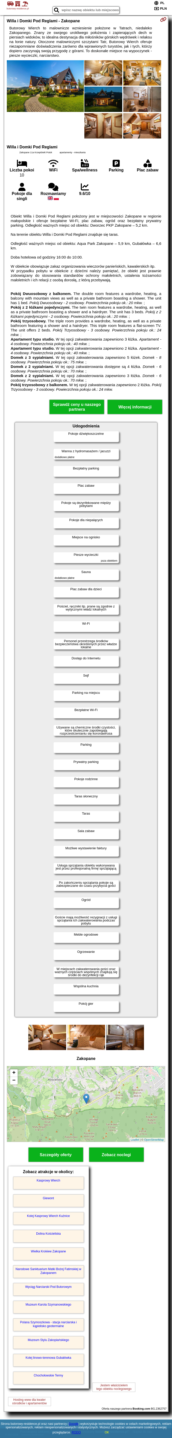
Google (74, 1424)
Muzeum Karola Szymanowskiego (48, 1304)
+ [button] (14, 1073)
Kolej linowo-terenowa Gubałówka (48, 1358)
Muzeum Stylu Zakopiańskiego (48, 1340)
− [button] (14, 1081)
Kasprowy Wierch (48, 1180)
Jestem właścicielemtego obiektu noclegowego (113, 1387)
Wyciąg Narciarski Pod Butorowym (48, 1287)
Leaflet (135, 1139)
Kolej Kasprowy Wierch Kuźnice (48, 1216)
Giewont (48, 1198)
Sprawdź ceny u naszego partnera (77, 406)
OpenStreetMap (154, 1139)
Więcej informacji (135, 407)
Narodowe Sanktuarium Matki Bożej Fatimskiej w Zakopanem (48, 1270)
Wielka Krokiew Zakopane (48, 1251)
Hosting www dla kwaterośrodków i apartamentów (29, 1401)
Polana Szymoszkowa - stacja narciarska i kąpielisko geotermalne (48, 1324)
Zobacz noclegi (116, 1155)
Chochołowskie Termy (48, 1375)
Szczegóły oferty (55, 1155)
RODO (76, 1432)
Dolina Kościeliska (48, 1233)
